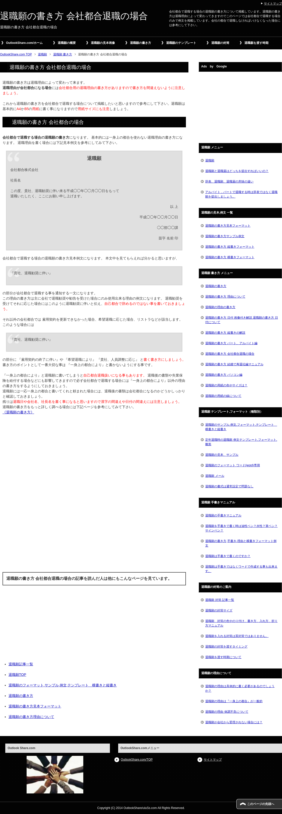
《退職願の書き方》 (18, 412)
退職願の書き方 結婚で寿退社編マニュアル (234, 364)
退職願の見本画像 (103, 43)
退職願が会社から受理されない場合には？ (233, 722)
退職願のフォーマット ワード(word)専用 (232, 465)
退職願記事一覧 (21, 664)
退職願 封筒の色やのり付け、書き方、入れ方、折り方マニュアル (241, 623)
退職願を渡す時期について (223, 657)
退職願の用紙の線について (223, 396)
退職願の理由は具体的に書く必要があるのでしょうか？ (239, 688)
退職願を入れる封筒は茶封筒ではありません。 (236, 636)
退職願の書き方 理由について (225, 296)
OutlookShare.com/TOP (137, 759)
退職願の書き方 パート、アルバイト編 (231, 343)
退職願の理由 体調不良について (226, 711)
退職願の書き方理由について (31, 717)
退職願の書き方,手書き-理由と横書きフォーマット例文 (240, 543)
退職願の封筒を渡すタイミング (226, 646)
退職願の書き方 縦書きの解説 (225, 332)
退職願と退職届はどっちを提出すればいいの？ (236, 171)
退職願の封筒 (220, 43)
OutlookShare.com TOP (16, 54)
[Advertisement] (94, 495)
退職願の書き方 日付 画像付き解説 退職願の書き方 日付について (241, 320)
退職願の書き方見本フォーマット (35, 706)
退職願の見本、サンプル (221, 455)
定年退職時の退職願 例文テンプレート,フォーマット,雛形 (241, 442)
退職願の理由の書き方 (220, 307)
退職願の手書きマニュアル (223, 515)
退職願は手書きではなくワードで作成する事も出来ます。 (241, 569)
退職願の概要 (67, 43)
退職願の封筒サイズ (218, 610)
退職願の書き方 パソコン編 (223, 375)
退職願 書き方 (62, 54)
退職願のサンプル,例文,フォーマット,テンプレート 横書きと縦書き (241, 427)
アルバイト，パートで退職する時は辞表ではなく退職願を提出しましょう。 (241, 194)
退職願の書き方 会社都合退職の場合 (74, 16)
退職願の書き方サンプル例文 (224, 236)
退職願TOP (17, 675)
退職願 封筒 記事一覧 (219, 600)
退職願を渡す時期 (256, 43)
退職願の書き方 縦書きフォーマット (229, 246)
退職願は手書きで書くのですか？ (227, 556)
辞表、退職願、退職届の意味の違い (229, 181)
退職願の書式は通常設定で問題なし (229, 486)
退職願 (42, 54)
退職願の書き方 (140, 43)
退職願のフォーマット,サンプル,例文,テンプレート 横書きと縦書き (63, 685)
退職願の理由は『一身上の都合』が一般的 (233, 701)
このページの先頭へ (260, 804)
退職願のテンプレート (181, 43)
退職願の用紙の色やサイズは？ (226, 385)
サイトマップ (213, 759)
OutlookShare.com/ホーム (24, 43)
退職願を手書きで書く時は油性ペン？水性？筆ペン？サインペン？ (241, 528)
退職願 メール (214, 476)
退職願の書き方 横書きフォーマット (229, 257)
